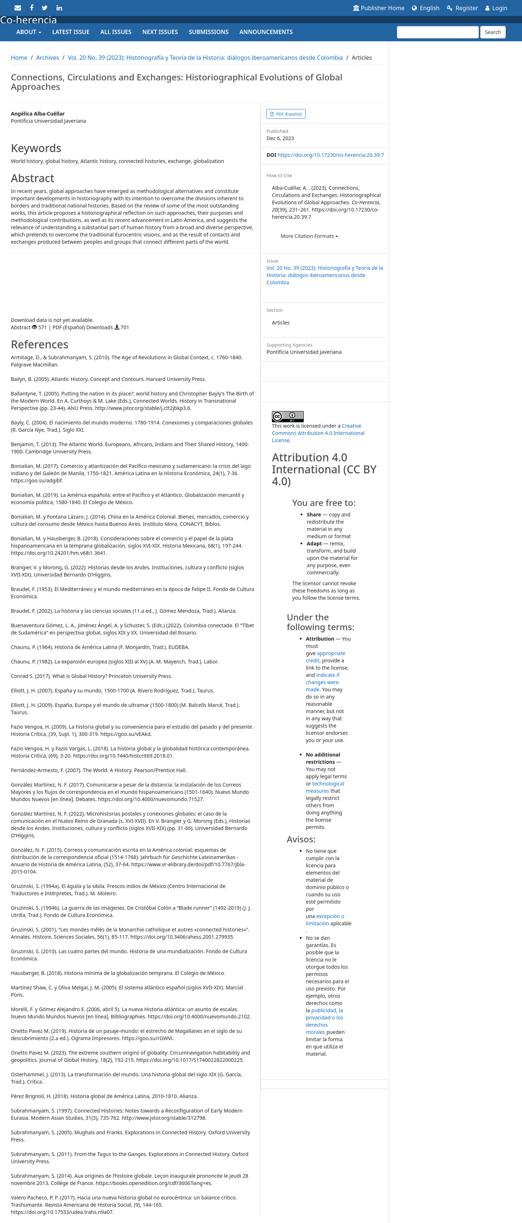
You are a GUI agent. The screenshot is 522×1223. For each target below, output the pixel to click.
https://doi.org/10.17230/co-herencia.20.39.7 (331, 154)
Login (496, 8)
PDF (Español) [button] (288, 114)
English (426, 8)
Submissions (209, 32)
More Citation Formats (309, 236)
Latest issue (71, 32)
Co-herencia (28, 19)
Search (493, 32)
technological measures (325, 787)
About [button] (28, 32)
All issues (116, 32)
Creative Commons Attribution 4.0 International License (318, 433)
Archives (47, 58)
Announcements (266, 32)
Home (19, 58)
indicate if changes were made (323, 682)
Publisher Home (379, 8)
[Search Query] (438, 32)
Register (462, 8)
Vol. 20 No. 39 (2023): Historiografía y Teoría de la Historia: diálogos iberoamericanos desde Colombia (205, 58)
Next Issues (160, 32)
